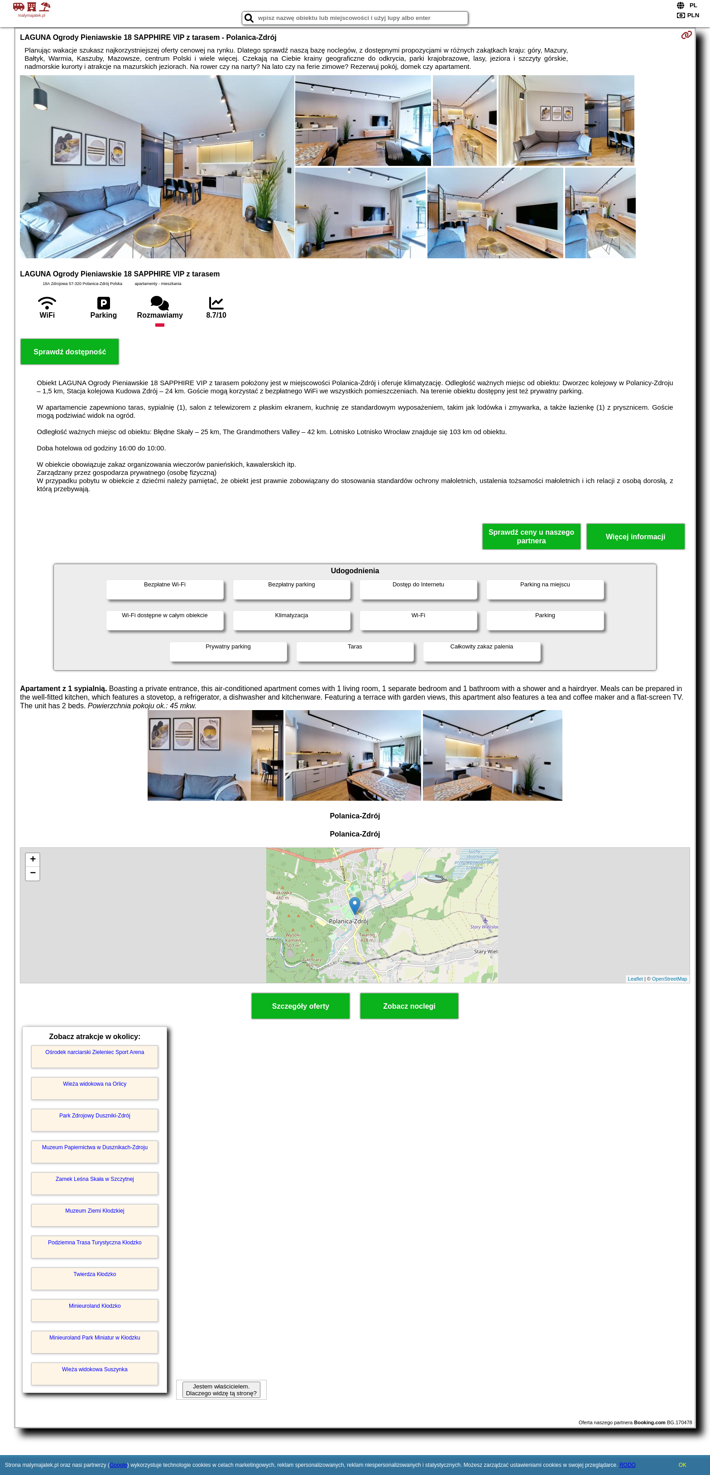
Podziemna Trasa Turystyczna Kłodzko (95, 1242)
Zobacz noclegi (409, 1006)
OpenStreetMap (669, 979)
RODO (627, 1465)
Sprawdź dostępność (70, 352)
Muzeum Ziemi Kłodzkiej (94, 1211)
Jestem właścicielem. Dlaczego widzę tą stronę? (221, 1390)
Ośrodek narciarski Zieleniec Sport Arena (94, 1052)
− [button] (33, 873)
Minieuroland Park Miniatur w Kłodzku (94, 1338)
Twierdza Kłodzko (94, 1274)
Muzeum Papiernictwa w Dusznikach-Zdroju (95, 1147)
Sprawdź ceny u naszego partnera (531, 536)
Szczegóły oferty (300, 1006)
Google (118, 1465)
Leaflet (635, 979)
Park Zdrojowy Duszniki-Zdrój (94, 1115)
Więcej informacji (635, 537)
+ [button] (33, 860)
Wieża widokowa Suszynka (95, 1369)
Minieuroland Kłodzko (95, 1306)
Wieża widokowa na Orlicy (94, 1084)
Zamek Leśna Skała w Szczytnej (95, 1179)
